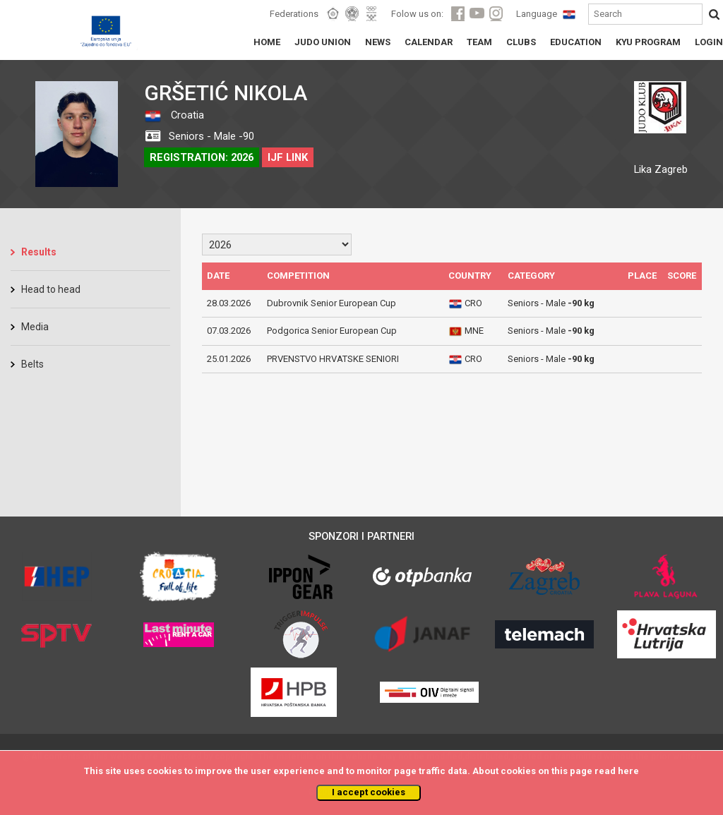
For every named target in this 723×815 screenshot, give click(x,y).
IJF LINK (288, 157)
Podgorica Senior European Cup (332, 330)
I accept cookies (368, 792)
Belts (32, 364)
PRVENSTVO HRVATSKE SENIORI (333, 359)
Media (35, 326)
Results (38, 252)
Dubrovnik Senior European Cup (331, 303)
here (628, 771)
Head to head (50, 289)
